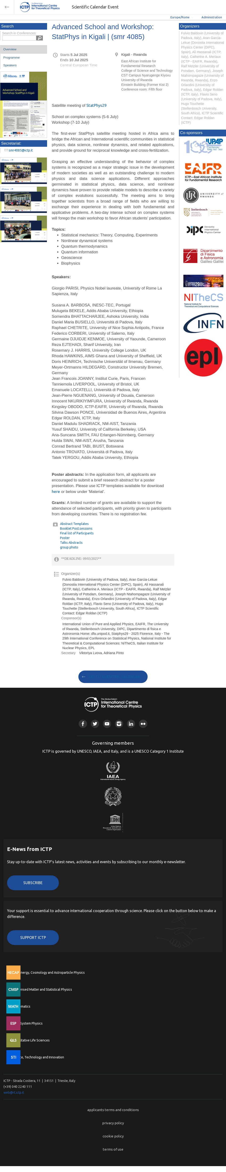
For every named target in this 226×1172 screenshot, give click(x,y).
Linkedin (131, 724)
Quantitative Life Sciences (31, 1040)
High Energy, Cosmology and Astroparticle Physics (48, 972)
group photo (69, 547)
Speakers (9, 65)
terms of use (113, 1149)
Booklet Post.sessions (76, 528)
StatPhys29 (96, 105)
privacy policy (113, 1123)
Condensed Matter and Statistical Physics (42, 989)
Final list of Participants (77, 533)
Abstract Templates (74, 524)
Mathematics (21, 1006)
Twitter (95, 724)
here (56, 491)
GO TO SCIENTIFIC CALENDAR (115, 677)
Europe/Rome (180, 17)
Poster (65, 538)
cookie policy (113, 1136)
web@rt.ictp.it (14, 1092)
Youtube (107, 724)
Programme (11, 57)
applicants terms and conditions (113, 1110)
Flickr (143, 724)
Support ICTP (33, 937)
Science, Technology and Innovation (38, 1057)
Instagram (119, 724)
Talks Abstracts (71, 542)
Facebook (83, 724)
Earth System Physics (27, 1023)
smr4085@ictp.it (21, 150)
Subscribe (33, 883)
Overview (9, 49)
